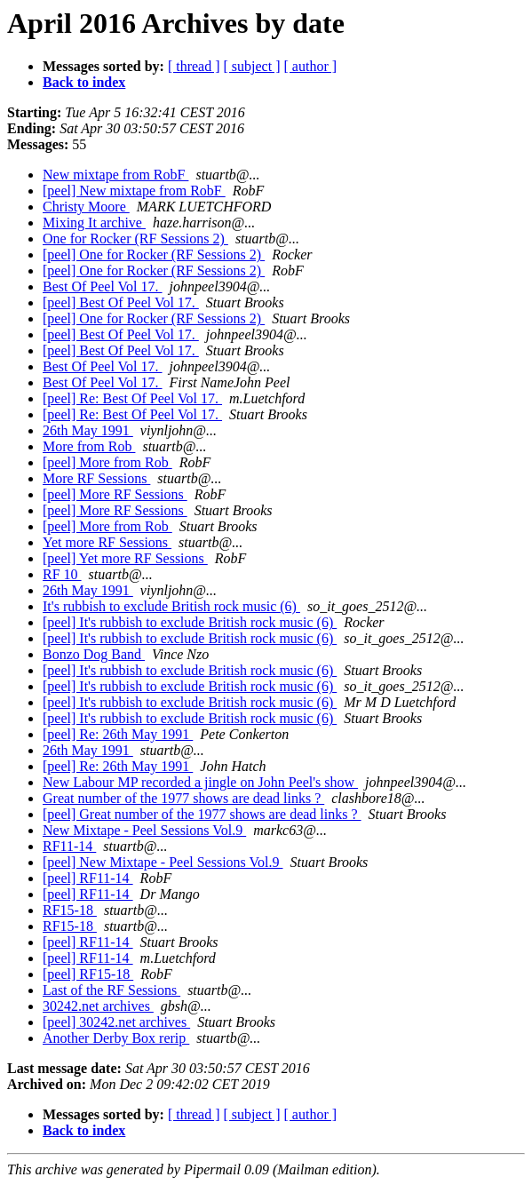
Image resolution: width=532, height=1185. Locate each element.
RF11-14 (69, 846)
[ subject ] (252, 66)
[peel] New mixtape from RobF (134, 190)
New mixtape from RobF (115, 174)
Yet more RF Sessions (107, 542)
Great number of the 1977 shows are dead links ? (183, 798)
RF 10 (62, 574)
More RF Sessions (96, 478)
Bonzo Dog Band (94, 654)
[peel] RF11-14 (88, 878)
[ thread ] (194, 66)
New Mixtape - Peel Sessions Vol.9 (144, 830)
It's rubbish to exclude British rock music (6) (171, 606)
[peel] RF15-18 (88, 974)
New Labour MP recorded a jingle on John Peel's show (200, 782)
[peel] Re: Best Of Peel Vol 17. (132, 398)
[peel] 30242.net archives (116, 1022)
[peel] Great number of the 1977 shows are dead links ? (202, 814)
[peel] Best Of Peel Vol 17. (121, 302)
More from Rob (89, 446)
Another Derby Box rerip (116, 1038)
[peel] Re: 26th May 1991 (118, 734)
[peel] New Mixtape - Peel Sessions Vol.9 (162, 862)
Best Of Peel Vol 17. (103, 286)
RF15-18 (70, 910)
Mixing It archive (94, 222)
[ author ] (310, 66)
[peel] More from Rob (107, 462)
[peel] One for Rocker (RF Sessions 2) (154, 254)
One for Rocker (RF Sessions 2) (135, 238)
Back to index (84, 82)
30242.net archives (98, 1006)
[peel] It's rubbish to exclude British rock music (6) (190, 622)
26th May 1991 (88, 430)
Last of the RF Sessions (111, 990)
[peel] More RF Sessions (115, 494)
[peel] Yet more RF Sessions (125, 558)
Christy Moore (86, 206)
